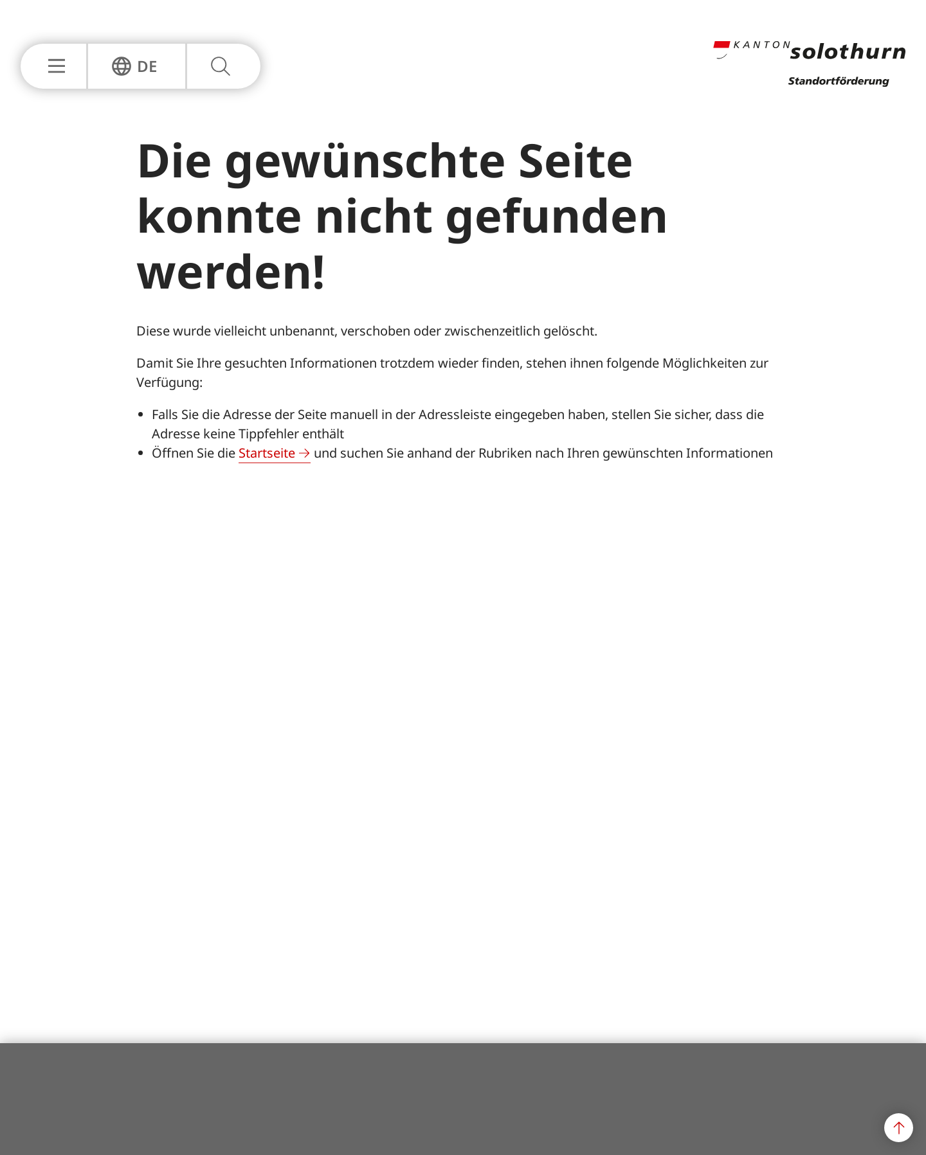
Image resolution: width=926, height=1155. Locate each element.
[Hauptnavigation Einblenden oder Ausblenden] (53, 66)
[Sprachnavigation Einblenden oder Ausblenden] (134, 66)
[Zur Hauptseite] (809, 83)
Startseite (267, 452)
